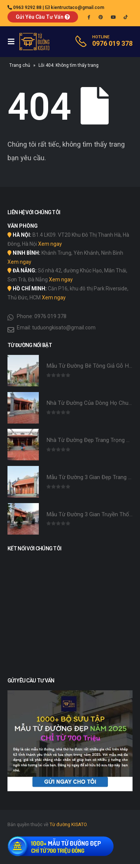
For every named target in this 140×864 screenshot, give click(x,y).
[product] (23, 370)
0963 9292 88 (27, 7)
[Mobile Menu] (13, 41)
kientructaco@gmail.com (77, 7)
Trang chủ (19, 65)
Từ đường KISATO (68, 824)
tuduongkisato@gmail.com (64, 328)
